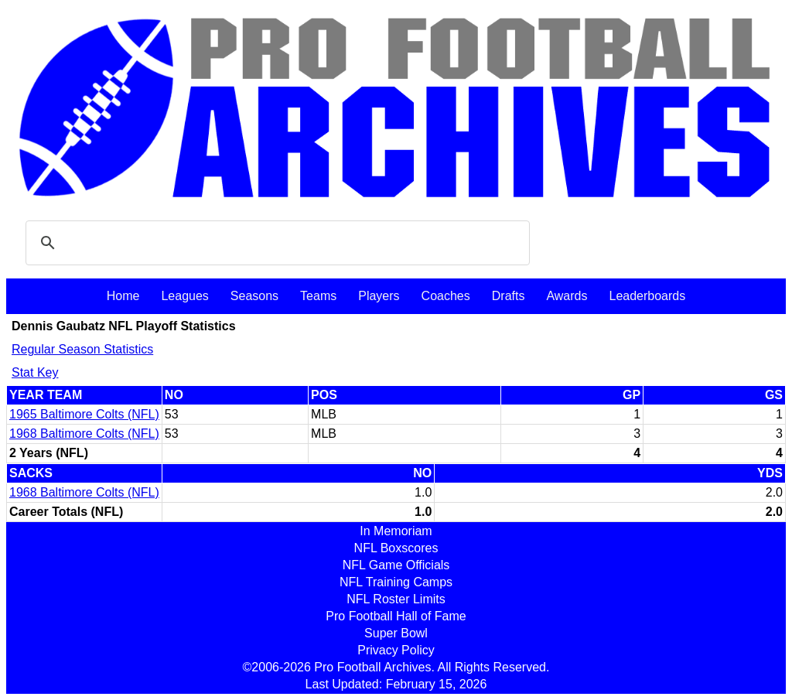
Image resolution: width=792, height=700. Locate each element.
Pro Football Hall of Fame (396, 616)
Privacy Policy (396, 650)
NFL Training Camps (396, 582)
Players (378, 295)
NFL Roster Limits (395, 599)
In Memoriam (396, 531)
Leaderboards (647, 295)
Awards (566, 295)
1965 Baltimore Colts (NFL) (84, 414)
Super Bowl (396, 633)
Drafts (508, 295)
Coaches (446, 295)
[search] (275, 243)
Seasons (254, 295)
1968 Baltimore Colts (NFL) (84, 433)
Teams (318, 295)
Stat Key (35, 372)
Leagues (184, 295)
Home (123, 295)
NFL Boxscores (396, 548)
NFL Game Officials (396, 565)
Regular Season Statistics (82, 349)
